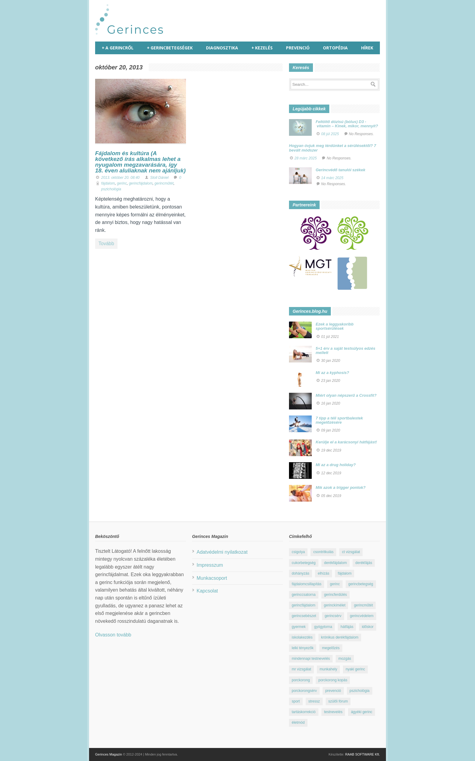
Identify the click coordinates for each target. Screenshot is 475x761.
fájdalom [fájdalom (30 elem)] (344, 573)
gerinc (122, 183)
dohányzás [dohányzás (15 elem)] (300, 573)
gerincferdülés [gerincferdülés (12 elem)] (335, 594)
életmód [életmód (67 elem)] (298, 722)
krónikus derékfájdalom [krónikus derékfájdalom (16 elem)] (339, 637)
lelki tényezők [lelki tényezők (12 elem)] (303, 648)
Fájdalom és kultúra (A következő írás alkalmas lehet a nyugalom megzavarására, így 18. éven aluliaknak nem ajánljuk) (140, 162)
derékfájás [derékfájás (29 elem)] (363, 563)
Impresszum (210, 565)
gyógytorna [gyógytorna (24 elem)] (323, 627)
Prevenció (298, 48)
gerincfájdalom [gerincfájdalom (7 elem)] (303, 605)
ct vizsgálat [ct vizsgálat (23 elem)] (351, 552)
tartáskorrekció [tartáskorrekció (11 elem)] (304, 712)
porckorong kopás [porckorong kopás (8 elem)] (332, 680)
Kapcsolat (207, 590)
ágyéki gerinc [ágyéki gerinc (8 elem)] (361, 712)
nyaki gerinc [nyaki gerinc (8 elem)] (355, 669)
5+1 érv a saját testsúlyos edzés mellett (345, 350)
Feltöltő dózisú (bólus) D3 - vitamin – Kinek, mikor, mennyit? (347, 123)
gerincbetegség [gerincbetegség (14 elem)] (360, 584)
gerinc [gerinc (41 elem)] (335, 584)
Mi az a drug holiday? (336, 464)
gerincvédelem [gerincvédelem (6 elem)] (362, 616)
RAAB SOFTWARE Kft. (362, 754)
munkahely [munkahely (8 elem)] (328, 669)
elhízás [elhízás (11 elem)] (323, 573)
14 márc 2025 (332, 178)
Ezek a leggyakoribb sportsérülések (335, 326)
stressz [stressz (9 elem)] (314, 701)
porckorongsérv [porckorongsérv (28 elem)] (304, 691)
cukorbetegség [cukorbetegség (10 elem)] (304, 563)
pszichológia (111, 189)
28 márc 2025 (305, 158)
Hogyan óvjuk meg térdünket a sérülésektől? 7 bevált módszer (332, 147)
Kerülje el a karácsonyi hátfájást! (346, 442)
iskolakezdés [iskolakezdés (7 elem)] (302, 637)
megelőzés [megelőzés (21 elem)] (331, 648)
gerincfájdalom (140, 183)
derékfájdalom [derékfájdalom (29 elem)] (335, 563)
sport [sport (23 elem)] (296, 701)
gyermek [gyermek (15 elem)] (299, 627)
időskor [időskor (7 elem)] (368, 627)
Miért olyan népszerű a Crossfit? (346, 395)
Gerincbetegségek (170, 48)
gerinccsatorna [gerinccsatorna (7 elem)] (304, 594)
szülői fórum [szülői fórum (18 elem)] (338, 701)
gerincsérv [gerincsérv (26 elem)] (333, 616)
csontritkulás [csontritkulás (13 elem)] (323, 552)
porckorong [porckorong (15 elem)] (301, 680)
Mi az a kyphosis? (332, 372)
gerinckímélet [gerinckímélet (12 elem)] (334, 605)
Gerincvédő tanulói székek (340, 170)
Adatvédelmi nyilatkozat (222, 552)
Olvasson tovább (113, 634)
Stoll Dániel (159, 177)
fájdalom (108, 183)
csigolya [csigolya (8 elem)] (298, 552)
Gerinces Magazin (108, 754)
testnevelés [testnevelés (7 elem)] (333, 712)
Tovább (106, 243)
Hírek (367, 48)
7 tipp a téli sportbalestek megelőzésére (339, 420)
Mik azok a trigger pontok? (341, 487)
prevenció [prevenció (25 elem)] (333, 691)
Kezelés (262, 48)
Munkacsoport (212, 578)
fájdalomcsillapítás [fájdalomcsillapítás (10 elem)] (306, 584)
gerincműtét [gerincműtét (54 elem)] (363, 605)
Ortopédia (335, 48)
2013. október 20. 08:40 (120, 177)
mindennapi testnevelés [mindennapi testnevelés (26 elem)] (311, 658)
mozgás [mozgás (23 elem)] (344, 658)
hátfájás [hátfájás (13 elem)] (346, 627)
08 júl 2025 (330, 134)
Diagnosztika (222, 48)
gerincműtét (164, 183)
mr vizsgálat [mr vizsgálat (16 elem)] (301, 669)
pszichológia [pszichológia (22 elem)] (360, 691)
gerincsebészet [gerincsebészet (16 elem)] (304, 616)
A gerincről (118, 48)
